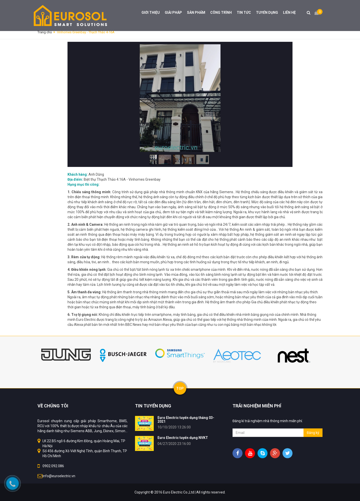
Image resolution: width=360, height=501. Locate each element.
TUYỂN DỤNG (267, 13)
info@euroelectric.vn (58, 476)
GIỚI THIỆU (151, 13)
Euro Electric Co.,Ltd (178, 492)
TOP (180, 388)
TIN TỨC (244, 13)
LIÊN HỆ (289, 13)
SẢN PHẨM (196, 13)
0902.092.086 (53, 466)
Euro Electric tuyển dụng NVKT (183, 438)
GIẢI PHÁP (173, 13)
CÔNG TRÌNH (221, 13)
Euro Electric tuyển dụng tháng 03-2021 (186, 419)
